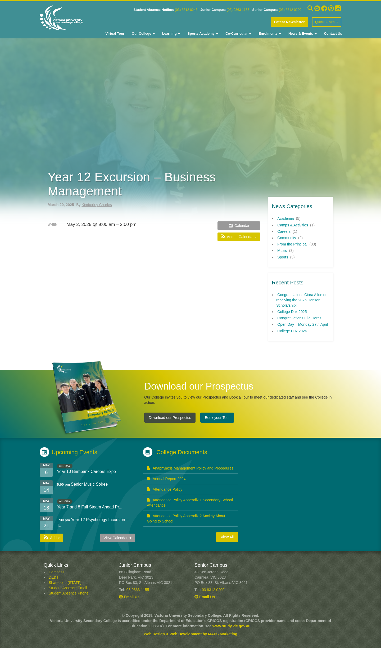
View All (227, 537)
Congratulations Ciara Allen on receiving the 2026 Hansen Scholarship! (301, 300)
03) (178, 10)
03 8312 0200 (213, 590)
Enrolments (269, 33)
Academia (285, 218)
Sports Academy (202, 33)
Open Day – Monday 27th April (302, 324)
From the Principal (292, 244)
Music (282, 250)
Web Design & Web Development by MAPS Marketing (190, 634)
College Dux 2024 (292, 331)
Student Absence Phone (68, 593)
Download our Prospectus (170, 417)
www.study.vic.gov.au (231, 626)
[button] (239, 236)
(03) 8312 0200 (290, 10)
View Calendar (117, 538)
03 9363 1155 (137, 590)
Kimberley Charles (96, 205)
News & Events (301, 33)
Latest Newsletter (289, 22)
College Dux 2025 (292, 312)
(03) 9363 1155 (238, 10)
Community (286, 238)
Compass (56, 572)
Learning (170, 33)
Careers (284, 231)
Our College (143, 33)
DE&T (53, 577)
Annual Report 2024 (166, 479)
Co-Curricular (238, 33)
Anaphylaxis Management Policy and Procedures (190, 468)
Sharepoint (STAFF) (65, 582)
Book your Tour (217, 417)
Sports (282, 257)
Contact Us (332, 33)
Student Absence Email (68, 588)
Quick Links (326, 22)
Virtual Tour (114, 33)
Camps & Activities (292, 225)
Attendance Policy (164, 489)
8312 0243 (189, 10)
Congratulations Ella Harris (299, 318)
